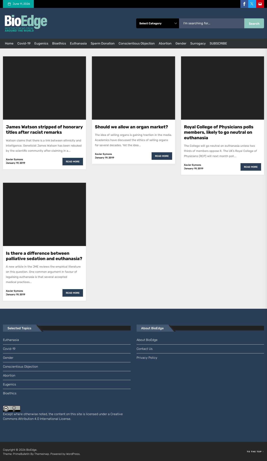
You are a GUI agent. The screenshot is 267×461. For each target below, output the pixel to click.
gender (180, 43)
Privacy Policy (147, 357)
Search (254, 24)
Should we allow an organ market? (131, 126)
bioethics (59, 43)
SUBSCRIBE (218, 43)
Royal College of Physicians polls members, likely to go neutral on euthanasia (218, 132)
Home (9, 43)
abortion (165, 43)
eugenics (41, 43)
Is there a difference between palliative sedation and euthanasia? (44, 255)
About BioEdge (147, 339)
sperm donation (103, 43)
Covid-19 (23, 43)
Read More (73, 161)
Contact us (145, 348)
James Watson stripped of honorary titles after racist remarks (44, 129)
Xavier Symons (14, 159)
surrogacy (198, 43)
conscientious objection (137, 43)
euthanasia (78, 43)
